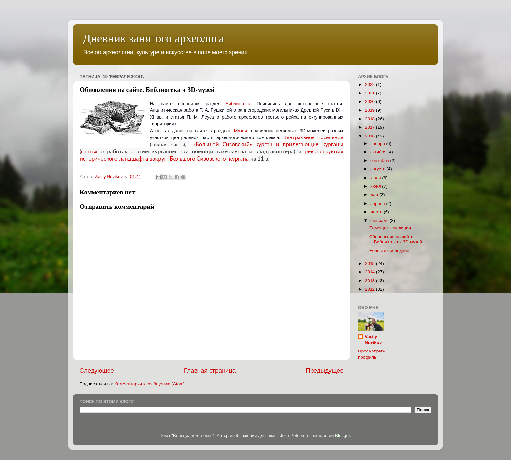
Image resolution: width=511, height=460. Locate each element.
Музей (240, 130)
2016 (370, 136)
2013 (370, 280)
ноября (378, 143)
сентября (380, 160)
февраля (380, 220)
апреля (378, 203)
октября (378, 152)
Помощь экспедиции (390, 227)
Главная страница (210, 370)
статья (89, 151)
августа (378, 168)
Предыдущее (324, 370)
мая (374, 194)
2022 (370, 84)
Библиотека (238, 103)
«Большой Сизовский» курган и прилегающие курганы (268, 144)
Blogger (342, 435)
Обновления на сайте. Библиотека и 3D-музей (395, 239)
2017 (370, 127)
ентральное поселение (314, 137)
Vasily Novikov (373, 339)
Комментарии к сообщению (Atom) (149, 383)
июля (376, 177)
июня (376, 186)
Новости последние (389, 250)
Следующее (97, 370)
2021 (370, 93)
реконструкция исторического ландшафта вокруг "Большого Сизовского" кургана (211, 155)
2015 (370, 263)
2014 (370, 271)
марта (377, 211)
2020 (370, 101)
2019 (370, 110)
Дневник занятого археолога (153, 38)
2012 (370, 289)
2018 (370, 118)
